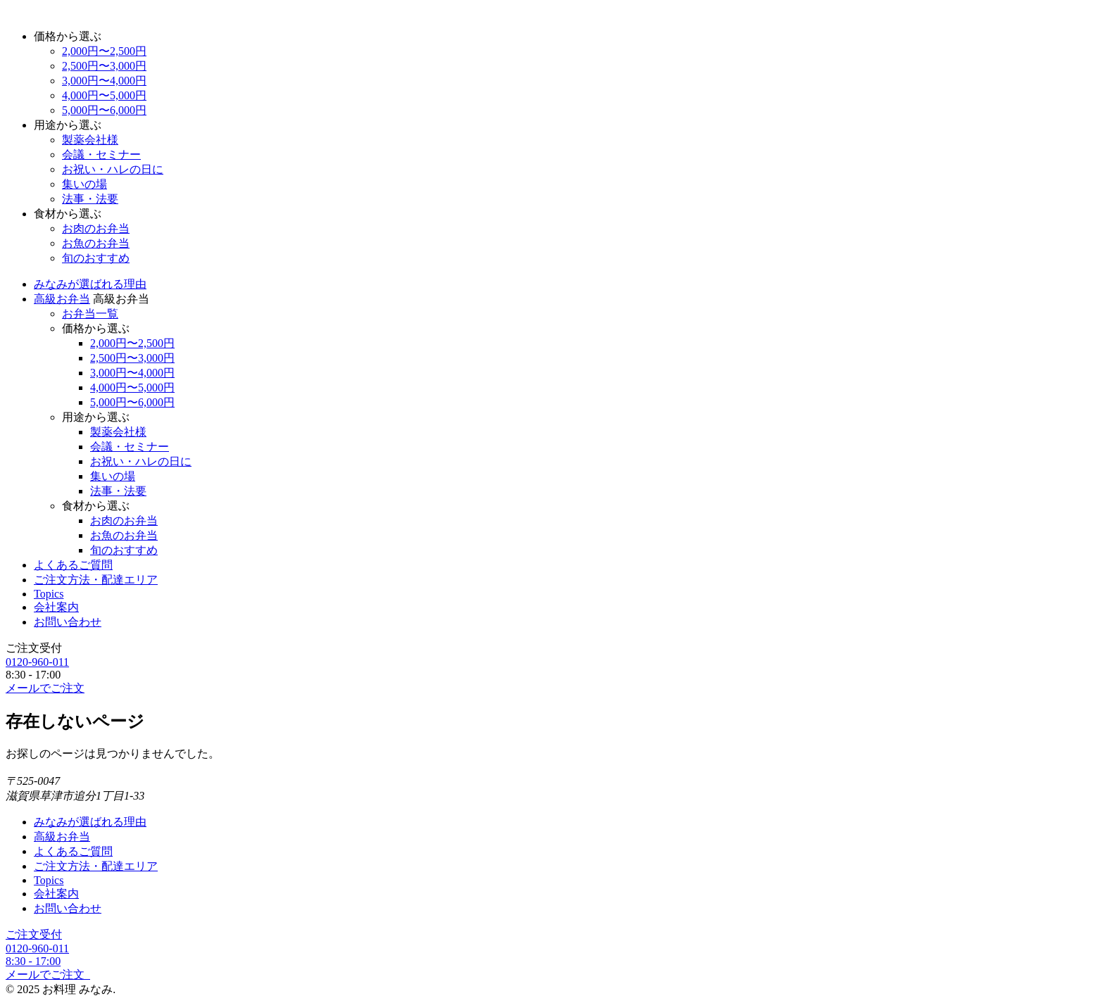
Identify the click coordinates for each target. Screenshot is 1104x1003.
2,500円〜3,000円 (104, 66)
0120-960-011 (37, 662)
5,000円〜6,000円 (104, 110)
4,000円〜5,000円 (104, 95)
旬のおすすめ (96, 258)
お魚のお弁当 (96, 243)
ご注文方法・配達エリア (96, 580)
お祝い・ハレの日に (112, 169)
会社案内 (56, 607)
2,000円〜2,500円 (104, 51)
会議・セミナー (101, 154)
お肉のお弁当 (96, 228)
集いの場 (84, 184)
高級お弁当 (62, 299)
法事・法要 (90, 199)
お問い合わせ (67, 622)
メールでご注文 (45, 688)
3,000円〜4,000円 (104, 81)
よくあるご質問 (73, 565)
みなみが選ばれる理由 (90, 284)
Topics (48, 594)
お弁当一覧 (90, 314)
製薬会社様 (90, 140)
